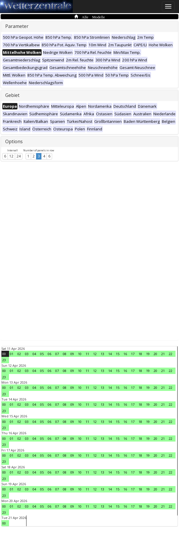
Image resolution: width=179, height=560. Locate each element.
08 (64, 354)
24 (19, 156)
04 (34, 354)
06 (49, 354)
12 (11, 156)
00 (4, 354)
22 (170, 354)
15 (117, 354)
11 (87, 354)
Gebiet (12, 95)
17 (132, 354)
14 (110, 354)
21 (163, 354)
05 (42, 354)
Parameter (17, 26)
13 (102, 354)
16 (125, 354)
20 (155, 354)
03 (27, 354)
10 (79, 354)
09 (72, 354)
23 (4, 360)
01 (11, 354)
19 (148, 354)
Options (14, 141)
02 (19, 354)
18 (140, 354)
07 (57, 354)
